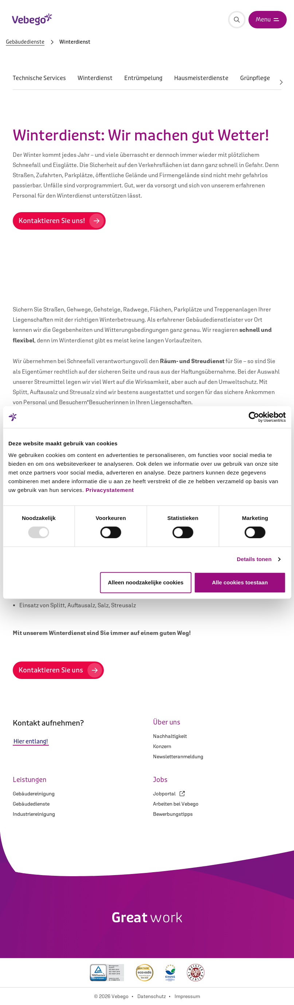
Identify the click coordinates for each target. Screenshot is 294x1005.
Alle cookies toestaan (240, 582)
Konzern (162, 746)
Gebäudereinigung (34, 794)
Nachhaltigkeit (170, 736)
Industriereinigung (34, 814)
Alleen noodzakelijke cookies (146, 582)
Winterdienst (95, 78)
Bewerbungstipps (173, 814)
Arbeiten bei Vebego (176, 804)
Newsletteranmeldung (178, 756)
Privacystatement (110, 490)
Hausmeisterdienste (201, 78)
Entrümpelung (143, 78)
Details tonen (254, 559)
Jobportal (169, 794)
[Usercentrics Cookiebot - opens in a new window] (254, 417)
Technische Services (39, 78)
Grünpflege (255, 78)
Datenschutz (151, 996)
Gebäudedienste (25, 42)
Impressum (187, 996)
